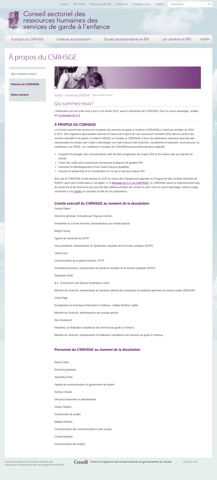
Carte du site (190, 461)
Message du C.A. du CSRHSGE (130, 182)
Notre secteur (20, 94)
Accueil (64, 4)
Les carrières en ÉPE (176, 39)
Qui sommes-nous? (24, 73)
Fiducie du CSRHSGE (25, 84)
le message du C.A (69, 115)
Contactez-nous (141, 4)
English (159, 4)
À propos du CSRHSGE (27, 39)
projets (77, 191)
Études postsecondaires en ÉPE (126, 39)
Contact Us (121, 4)
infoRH (205, 39)
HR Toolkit (79, 4)
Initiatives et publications (74, 39)
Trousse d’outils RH (100, 4)
